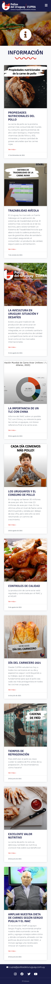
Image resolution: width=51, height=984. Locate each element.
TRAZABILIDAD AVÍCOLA (23, 210)
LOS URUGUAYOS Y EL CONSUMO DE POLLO (22, 493)
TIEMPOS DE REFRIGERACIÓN (18, 752)
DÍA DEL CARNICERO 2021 (24, 663)
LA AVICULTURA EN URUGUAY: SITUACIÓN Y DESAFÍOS (23, 314)
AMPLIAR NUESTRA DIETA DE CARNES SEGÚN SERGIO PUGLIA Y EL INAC (25, 918)
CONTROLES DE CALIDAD (24, 586)
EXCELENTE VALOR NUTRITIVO (20, 835)
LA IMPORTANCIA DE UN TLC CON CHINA (23, 410)
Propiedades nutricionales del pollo (21, 116)
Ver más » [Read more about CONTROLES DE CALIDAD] (12, 601)
